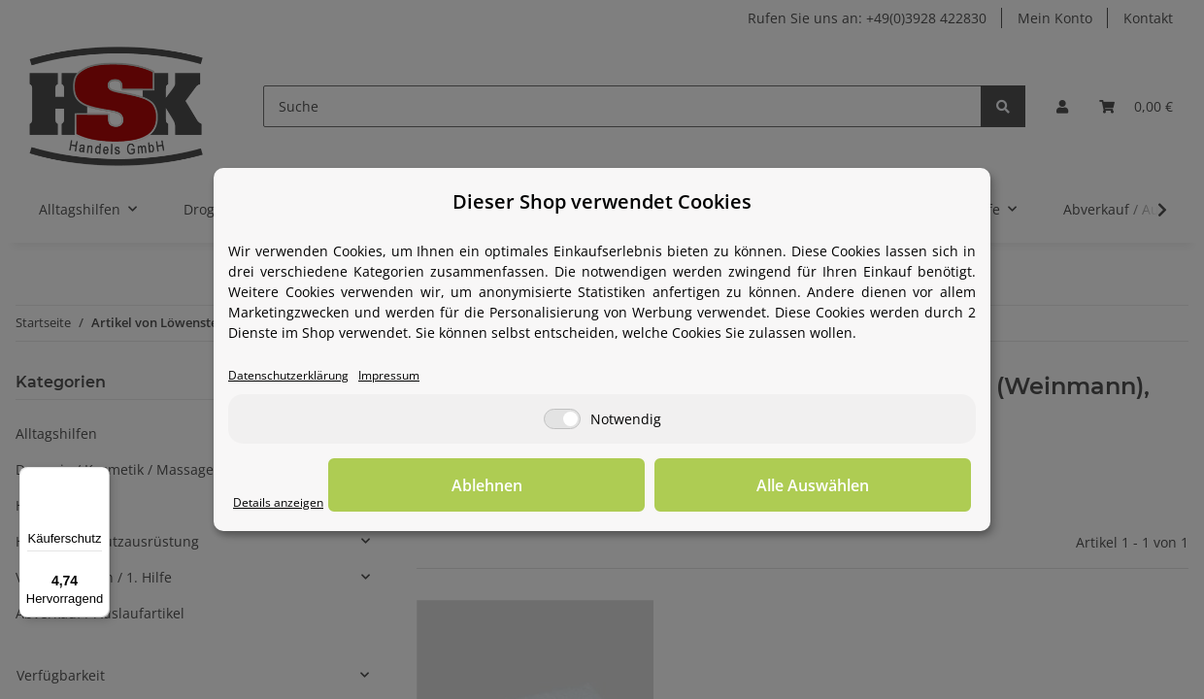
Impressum (419, 376)
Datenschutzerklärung (300, 376)
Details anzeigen (287, 503)
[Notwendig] (562, 421)
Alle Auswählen (874, 486)
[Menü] (98, 478)
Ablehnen (670, 486)
